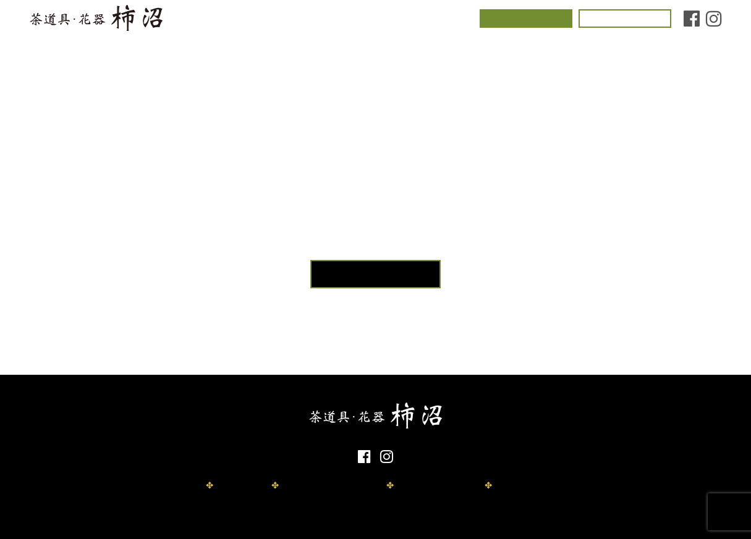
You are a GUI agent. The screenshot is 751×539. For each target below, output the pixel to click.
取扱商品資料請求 (431, 485)
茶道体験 (526, 19)
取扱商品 (347, 20)
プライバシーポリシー (324, 485)
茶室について (288, 20)
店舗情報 (397, 20)
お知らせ (448, 20)
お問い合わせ (625, 19)
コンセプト (225, 20)
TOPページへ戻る (375, 274)
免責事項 (234, 485)
